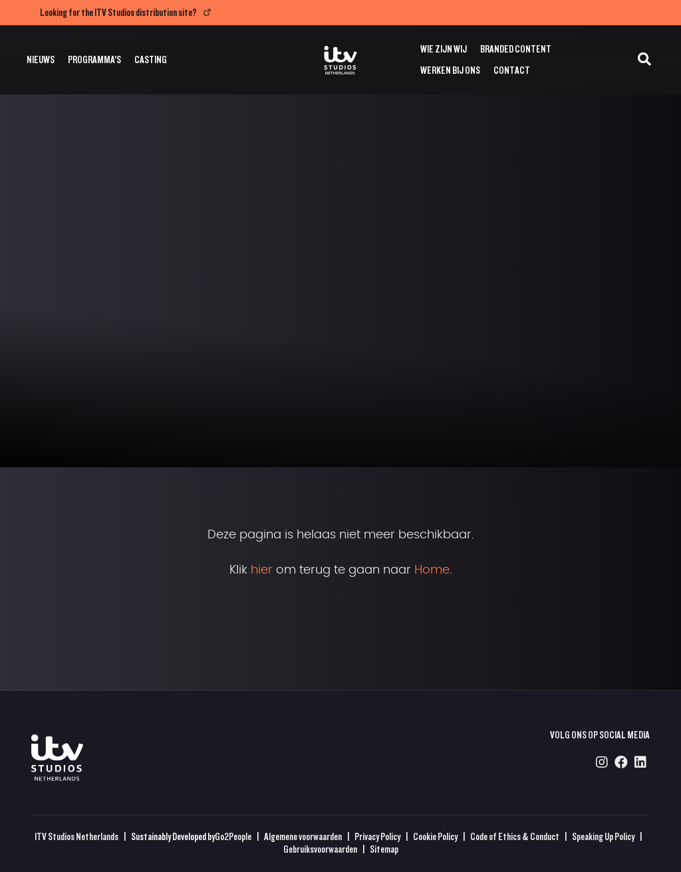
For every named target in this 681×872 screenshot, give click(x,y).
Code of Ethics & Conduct (514, 836)
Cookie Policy (435, 836)
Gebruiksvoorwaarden (320, 849)
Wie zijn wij (443, 49)
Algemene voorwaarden (303, 836)
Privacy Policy (377, 836)
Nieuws (41, 59)
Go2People (233, 836)
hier (262, 570)
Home (432, 570)
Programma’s (94, 59)
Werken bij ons (450, 70)
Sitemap (384, 849)
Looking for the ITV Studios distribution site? (118, 12)
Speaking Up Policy (603, 836)
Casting (150, 59)
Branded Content (515, 49)
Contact (511, 70)
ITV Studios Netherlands (76, 836)
